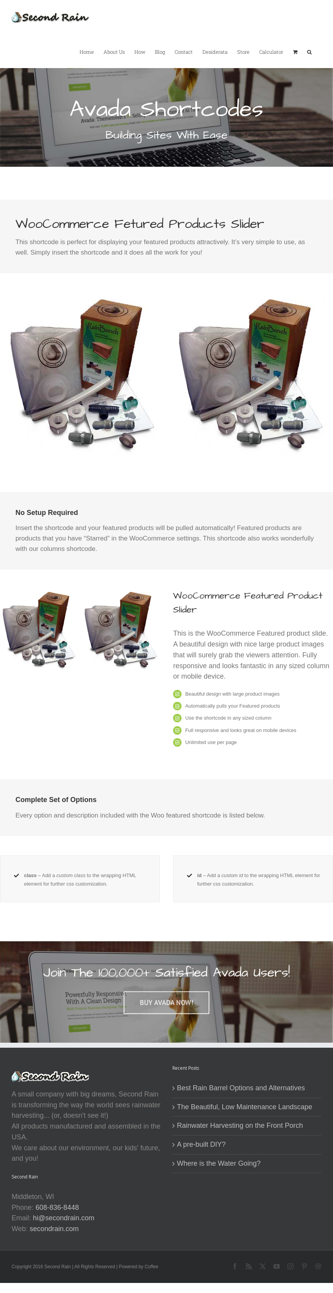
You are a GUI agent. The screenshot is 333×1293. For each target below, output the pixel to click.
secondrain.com (54, 1229)
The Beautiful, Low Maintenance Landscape (244, 1107)
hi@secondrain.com (63, 1218)
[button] (309, 51)
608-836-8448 (57, 1207)
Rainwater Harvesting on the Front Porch (240, 1125)
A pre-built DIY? (201, 1144)
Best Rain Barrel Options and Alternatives (241, 1088)
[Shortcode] (166, 83)
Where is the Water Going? (218, 1163)
